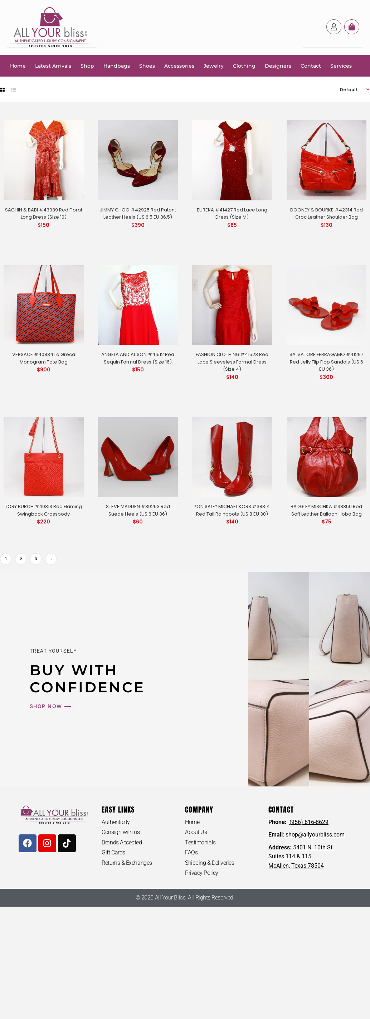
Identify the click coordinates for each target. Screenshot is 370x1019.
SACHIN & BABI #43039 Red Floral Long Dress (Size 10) (43, 213)
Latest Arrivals (53, 65)
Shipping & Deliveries (209, 862)
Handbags (116, 65)
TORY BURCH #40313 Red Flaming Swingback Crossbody (43, 510)
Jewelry (214, 65)
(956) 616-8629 (308, 821)
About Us (196, 831)
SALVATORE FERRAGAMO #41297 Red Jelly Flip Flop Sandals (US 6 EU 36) (326, 361)
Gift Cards (113, 852)
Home (18, 65)
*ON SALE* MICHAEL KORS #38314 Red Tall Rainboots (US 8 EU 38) (232, 510)
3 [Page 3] (36, 558)
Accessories (179, 65)
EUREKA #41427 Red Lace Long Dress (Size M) (232, 213)
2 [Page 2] (21, 558)
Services (341, 65)
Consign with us (121, 831)
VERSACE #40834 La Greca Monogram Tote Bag (43, 358)
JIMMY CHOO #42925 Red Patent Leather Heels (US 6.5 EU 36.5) (138, 213)
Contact (311, 65)
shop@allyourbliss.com (315, 834)
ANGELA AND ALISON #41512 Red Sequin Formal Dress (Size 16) (137, 358)
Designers (278, 65)
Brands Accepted (122, 842)
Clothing (244, 65)
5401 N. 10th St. (313, 847)
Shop (87, 65)
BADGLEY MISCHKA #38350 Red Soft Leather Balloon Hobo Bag (326, 510)
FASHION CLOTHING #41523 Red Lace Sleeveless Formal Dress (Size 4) (232, 361)
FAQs (191, 852)
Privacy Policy (201, 872)
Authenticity (116, 821)
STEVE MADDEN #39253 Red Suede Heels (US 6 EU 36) (138, 510)
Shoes (147, 65)
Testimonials (200, 842)
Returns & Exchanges (127, 862)
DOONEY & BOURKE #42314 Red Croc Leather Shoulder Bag (326, 213)
